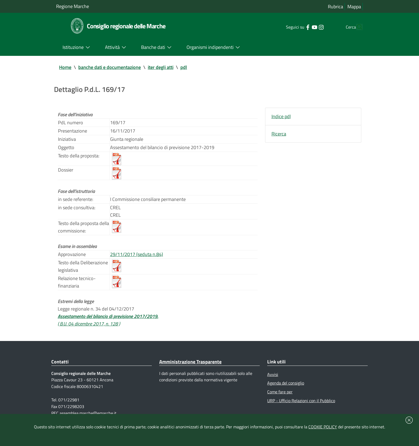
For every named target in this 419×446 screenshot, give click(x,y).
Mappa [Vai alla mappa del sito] (354, 6)
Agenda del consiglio (285, 383)
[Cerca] (356, 27)
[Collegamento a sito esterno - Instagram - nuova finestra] (311, 27)
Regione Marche (72, 6)
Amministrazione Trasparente (190, 361)
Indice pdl (281, 116)
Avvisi (272, 374)
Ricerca (278, 133)
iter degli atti (160, 67)
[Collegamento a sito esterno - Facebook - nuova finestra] (297, 27)
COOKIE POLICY (322, 427)
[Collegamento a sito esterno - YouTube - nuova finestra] (304, 27)
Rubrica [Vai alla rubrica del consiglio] (335, 6)
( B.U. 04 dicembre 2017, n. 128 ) (89, 323)
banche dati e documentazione (109, 67)
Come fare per (280, 392)
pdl (183, 67)
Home (65, 67)
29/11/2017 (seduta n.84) (136, 254)
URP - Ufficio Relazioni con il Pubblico (301, 400)
